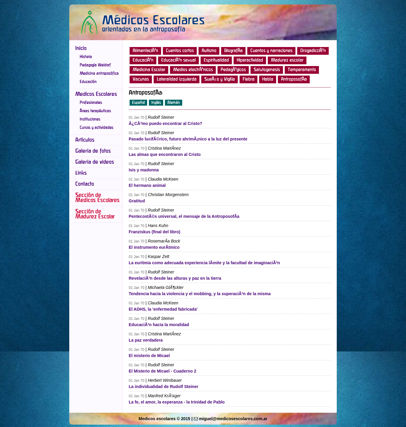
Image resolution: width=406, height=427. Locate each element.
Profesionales (91, 102)
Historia (86, 57)
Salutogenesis (267, 70)
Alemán (173, 102)
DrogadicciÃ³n (313, 51)
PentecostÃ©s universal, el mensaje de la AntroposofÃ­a (184, 216)
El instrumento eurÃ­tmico (154, 247)
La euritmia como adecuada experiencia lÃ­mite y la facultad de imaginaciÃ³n (204, 262)
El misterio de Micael (149, 355)
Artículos (84, 140)
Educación (88, 82)
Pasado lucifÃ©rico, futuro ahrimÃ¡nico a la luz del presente (188, 139)
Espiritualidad (216, 60)
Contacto (84, 184)
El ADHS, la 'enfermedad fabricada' (163, 309)
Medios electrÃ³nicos (193, 70)
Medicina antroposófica (99, 73)
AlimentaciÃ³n (145, 51)
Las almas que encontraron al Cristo (165, 154)
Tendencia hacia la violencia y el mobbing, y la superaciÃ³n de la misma (199, 293)
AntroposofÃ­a (294, 79)
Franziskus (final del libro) (154, 231)
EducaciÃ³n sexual (178, 60)
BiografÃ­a (233, 51)
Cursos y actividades (96, 127)
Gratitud (137, 200)
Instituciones (90, 119)
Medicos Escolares (96, 94)
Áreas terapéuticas (95, 111)
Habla (267, 79)
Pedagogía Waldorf (95, 65)
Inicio (80, 48)
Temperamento (302, 70)
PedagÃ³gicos (233, 70)
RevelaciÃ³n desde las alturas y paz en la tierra (175, 278)
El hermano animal (147, 185)
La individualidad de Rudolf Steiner (163, 386)
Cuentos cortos (180, 51)
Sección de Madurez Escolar (95, 214)
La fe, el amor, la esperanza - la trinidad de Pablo (177, 402)
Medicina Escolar (149, 70)
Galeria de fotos (93, 151)
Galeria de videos (94, 162)
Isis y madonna (144, 170)
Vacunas (141, 79)
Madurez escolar (287, 60)
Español (138, 102)
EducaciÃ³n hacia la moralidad (159, 324)
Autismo (209, 51)
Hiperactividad (250, 60)
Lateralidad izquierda (176, 79)
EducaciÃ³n (143, 60)
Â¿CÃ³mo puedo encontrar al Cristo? (165, 123)
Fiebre (248, 79)
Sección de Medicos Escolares (97, 198)
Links (80, 173)
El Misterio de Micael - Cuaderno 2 (162, 371)
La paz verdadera (146, 340)
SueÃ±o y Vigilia (219, 79)
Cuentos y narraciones (271, 51)
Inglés (156, 102)
